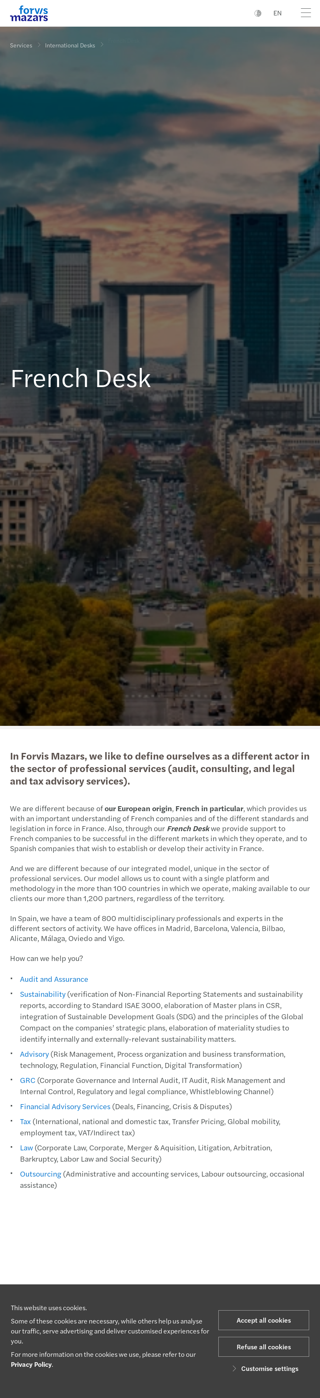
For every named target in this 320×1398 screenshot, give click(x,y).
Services (21, 45)
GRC (27, 1080)
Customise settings (264, 1368)
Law (25, 1147)
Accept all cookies (264, 1320)
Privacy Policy (31, 1364)
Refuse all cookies (264, 1346)
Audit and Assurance (53, 978)
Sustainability (42, 993)
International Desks (70, 44)
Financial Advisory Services (64, 1106)
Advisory (33, 1053)
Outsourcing (39, 1173)
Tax (24, 1121)
